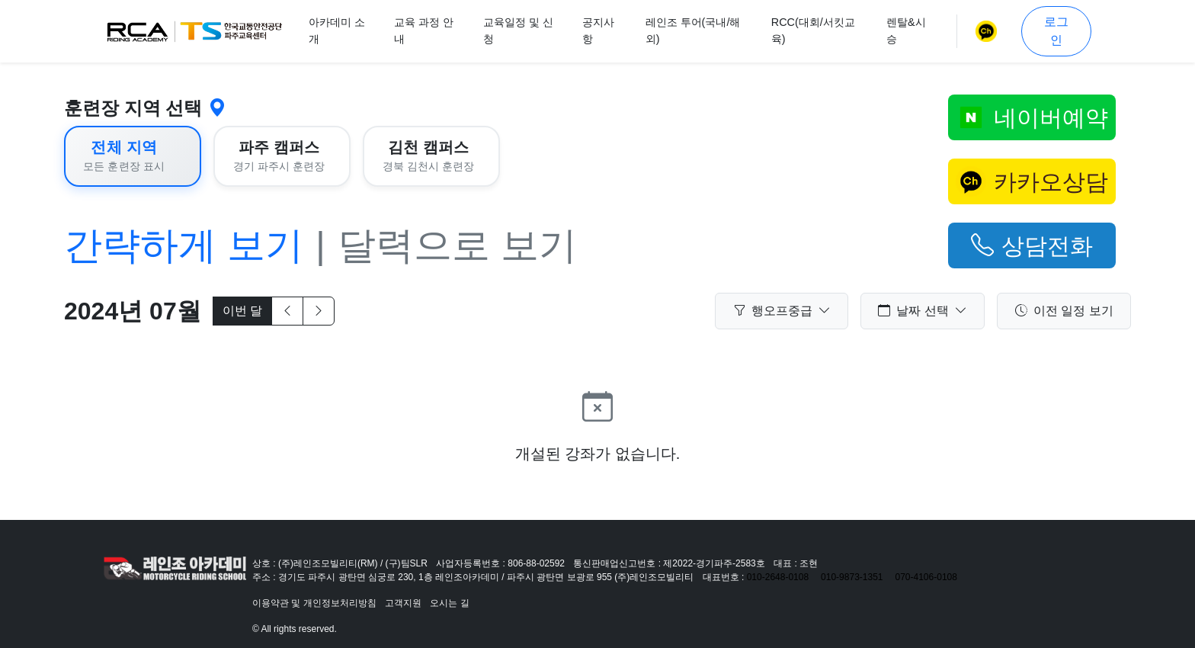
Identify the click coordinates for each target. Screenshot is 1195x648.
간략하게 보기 (183, 245)
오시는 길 (449, 603)
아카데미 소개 (337, 30)
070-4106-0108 (926, 577)
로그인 (1056, 31)
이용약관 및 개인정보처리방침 (314, 603)
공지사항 (598, 30)
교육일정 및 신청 (518, 30)
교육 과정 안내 (423, 30)
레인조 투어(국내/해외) (693, 30)
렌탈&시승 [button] (906, 30)
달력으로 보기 (457, 245)
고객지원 (403, 603)
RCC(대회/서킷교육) (813, 30)
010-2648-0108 (778, 577)
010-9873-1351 (852, 577)
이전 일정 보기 (1064, 311)
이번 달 (242, 310)
